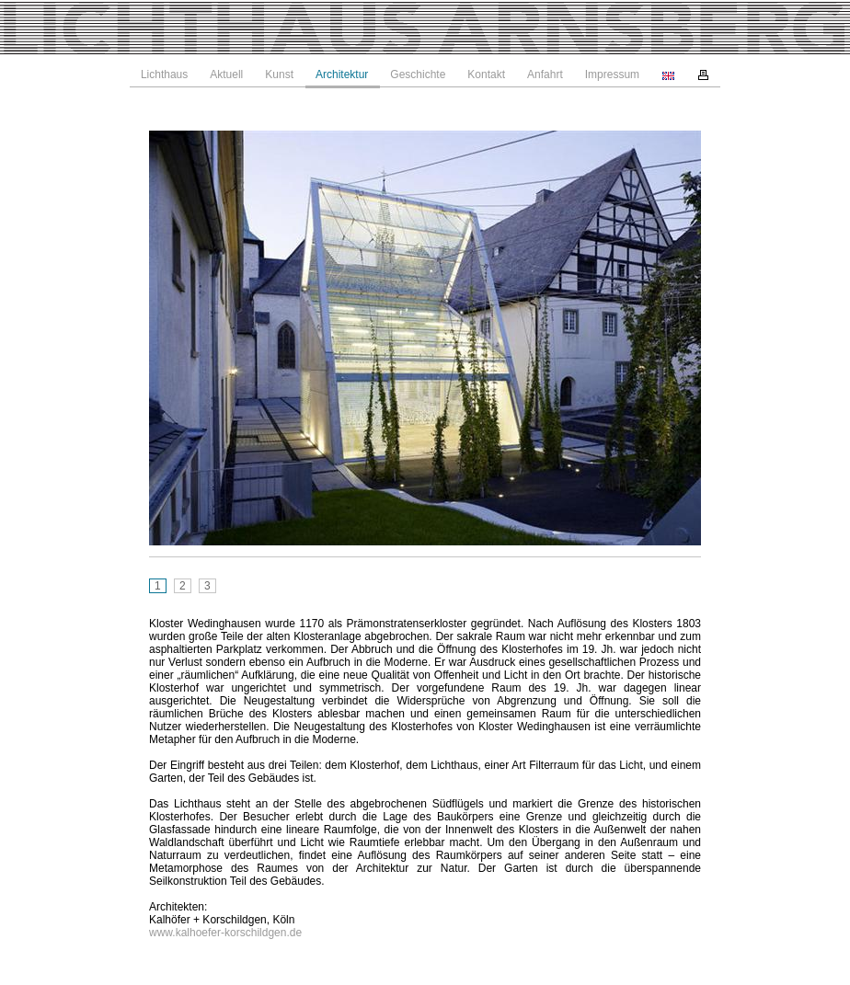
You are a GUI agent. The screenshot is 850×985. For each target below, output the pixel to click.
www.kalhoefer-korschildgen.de (225, 932)
